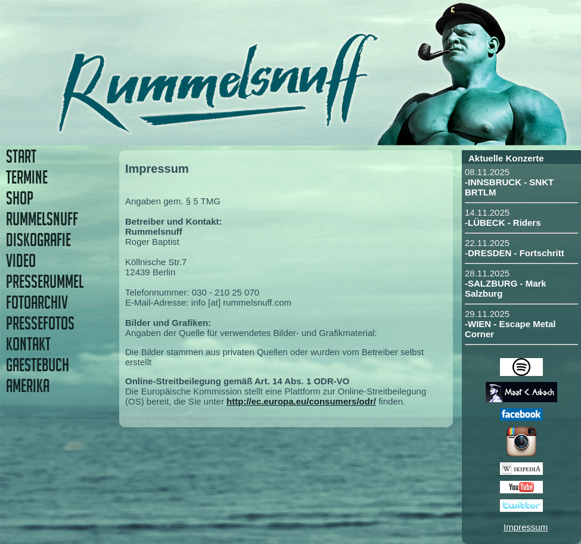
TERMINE (27, 177)
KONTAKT (28, 344)
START (21, 156)
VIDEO (21, 261)
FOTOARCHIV (37, 302)
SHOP (19, 198)
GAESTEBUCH (37, 365)
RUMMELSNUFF (42, 219)
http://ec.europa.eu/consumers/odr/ (301, 401)
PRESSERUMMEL (44, 281)
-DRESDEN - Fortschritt (514, 253)
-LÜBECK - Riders (503, 222)
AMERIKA (27, 386)
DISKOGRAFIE (38, 240)
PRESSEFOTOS (40, 323)
